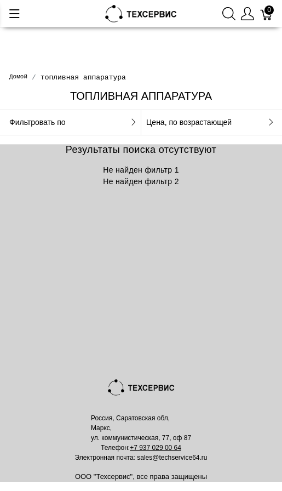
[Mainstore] (141, 13)
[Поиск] (228, 13)
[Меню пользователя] (247, 13)
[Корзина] (267, 13)
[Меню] (14, 13)
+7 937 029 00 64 (155, 448)
